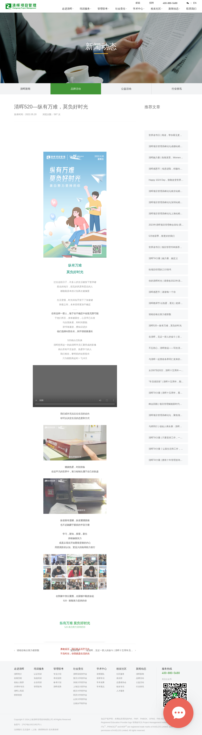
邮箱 (138, 3)
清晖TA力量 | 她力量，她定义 (163, 300)
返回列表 (74, 652)
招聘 (151, 3)
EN (194, 3)
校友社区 (156, 8)
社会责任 (120, 8)
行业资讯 (177, 88)
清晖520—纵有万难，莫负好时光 (165, 367)
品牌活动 (76, 88)
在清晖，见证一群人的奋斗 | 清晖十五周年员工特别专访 (109, 651)
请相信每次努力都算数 (28, 651)
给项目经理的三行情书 (160, 311)
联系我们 (191, 8)
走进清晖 (67, 8)
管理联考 (102, 8)
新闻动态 (173, 8)
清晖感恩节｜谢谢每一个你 (162, 334)
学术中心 (138, 8)
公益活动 (126, 88)
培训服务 (85, 8)
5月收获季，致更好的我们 (162, 278)
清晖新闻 (25, 88)
